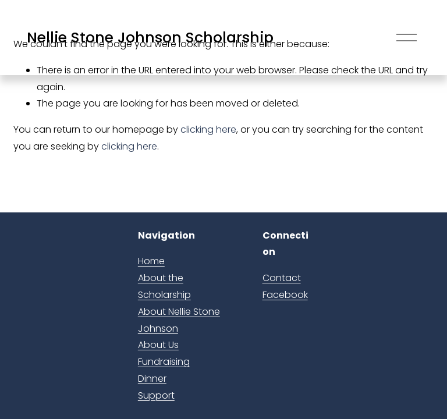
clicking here (208, 129)
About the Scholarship (164, 286)
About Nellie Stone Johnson (179, 320)
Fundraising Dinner (164, 370)
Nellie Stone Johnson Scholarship (150, 37)
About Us (158, 344)
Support (156, 395)
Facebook (285, 294)
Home (151, 261)
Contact (281, 278)
